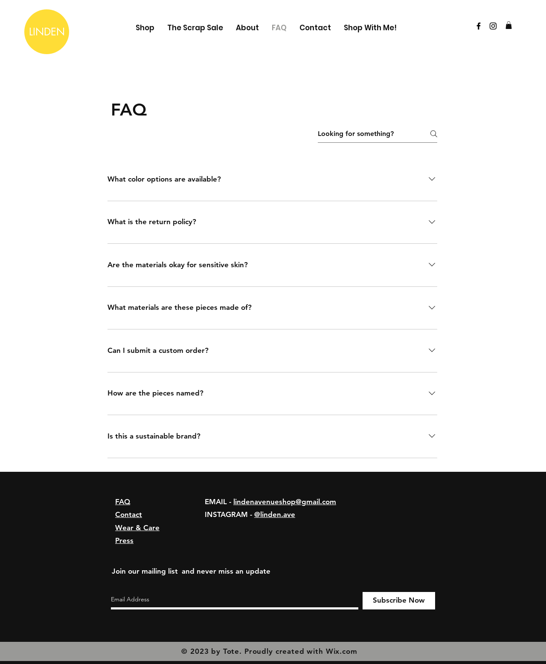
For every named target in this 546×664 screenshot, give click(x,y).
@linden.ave (274, 514)
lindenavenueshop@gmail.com (284, 501)
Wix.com (341, 651)
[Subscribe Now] (399, 600)
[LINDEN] (46, 31)
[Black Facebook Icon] (478, 26)
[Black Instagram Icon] (493, 26)
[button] (508, 25)
